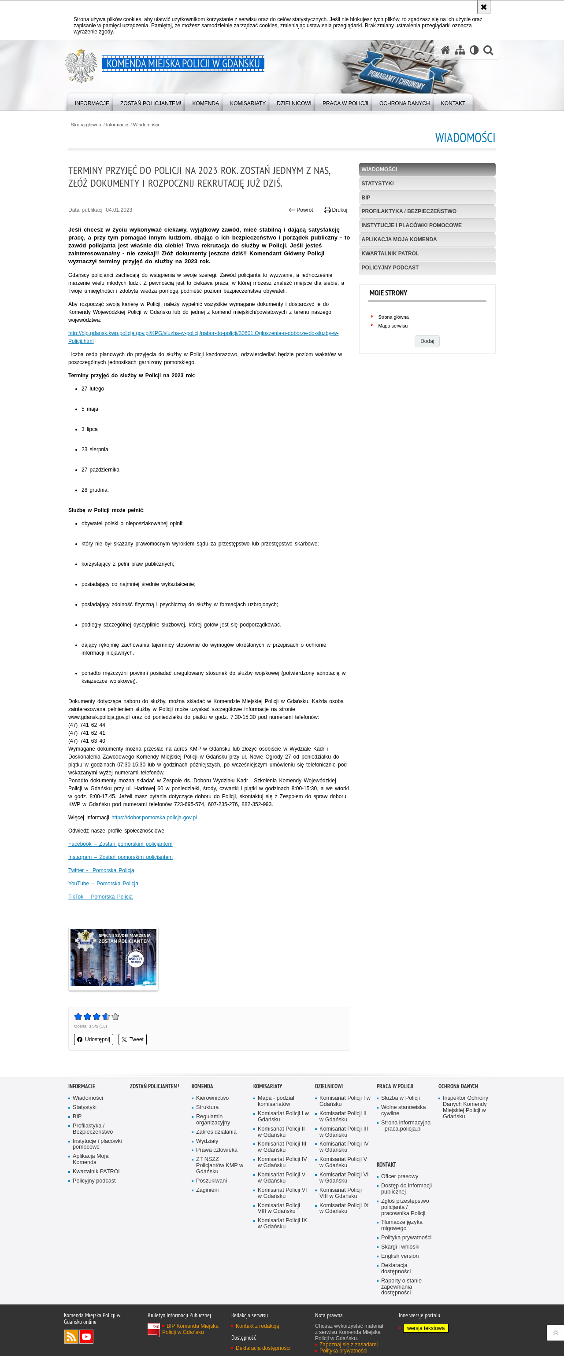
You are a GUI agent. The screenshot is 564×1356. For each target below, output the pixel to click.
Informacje (117, 124)
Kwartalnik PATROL (390, 254)
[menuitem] (92, 101)
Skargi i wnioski (400, 1247)
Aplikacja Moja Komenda (399, 239)
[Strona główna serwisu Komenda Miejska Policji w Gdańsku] (445, 49)
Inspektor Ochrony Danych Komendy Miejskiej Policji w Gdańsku (465, 1107)
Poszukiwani (211, 1181)
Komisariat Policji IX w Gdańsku (282, 1224)
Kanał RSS (71, 1337)
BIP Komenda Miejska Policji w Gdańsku (190, 1329)
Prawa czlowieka (216, 1150)
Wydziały (207, 1141)
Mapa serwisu (393, 325)
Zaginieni (207, 1190)
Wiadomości (146, 124)
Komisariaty (267, 1086)
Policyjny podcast (390, 268)
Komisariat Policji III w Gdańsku (282, 1147)
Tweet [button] (133, 1039)
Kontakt (386, 1164)
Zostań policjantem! (154, 1086)
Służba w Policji (400, 1098)
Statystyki (378, 184)
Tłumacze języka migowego (402, 1225)
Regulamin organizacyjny (213, 1120)
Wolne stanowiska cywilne (403, 1110)
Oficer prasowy (399, 1176)
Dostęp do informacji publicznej (406, 1189)
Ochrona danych (458, 1086)
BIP (366, 198)
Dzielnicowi (329, 1086)
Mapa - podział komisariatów (276, 1101)
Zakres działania (216, 1132)
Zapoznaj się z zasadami (348, 1344)
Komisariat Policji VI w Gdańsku (282, 1193)
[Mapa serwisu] (460, 49)
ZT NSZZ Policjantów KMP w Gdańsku (219, 1166)
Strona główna (85, 124)
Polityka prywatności (406, 1238)
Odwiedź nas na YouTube (86, 1337)
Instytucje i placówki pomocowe (412, 225)
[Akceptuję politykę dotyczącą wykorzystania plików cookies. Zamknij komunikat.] (483, 7)
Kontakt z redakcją (257, 1326)
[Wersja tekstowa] (474, 49)
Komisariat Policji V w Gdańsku (281, 1178)
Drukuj (335, 210)
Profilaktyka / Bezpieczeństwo (409, 211)
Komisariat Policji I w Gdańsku (283, 1117)
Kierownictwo (212, 1098)
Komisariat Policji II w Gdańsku (281, 1132)
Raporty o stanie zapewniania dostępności (401, 1287)
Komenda (202, 1086)
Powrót (301, 210)
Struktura (207, 1107)
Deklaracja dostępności (396, 1269)
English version (400, 1256)
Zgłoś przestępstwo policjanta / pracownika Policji (405, 1207)
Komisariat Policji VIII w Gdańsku (279, 1209)
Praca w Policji (395, 1086)
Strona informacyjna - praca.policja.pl (405, 1126)
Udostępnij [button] (93, 1039)
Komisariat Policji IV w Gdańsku (282, 1162)
